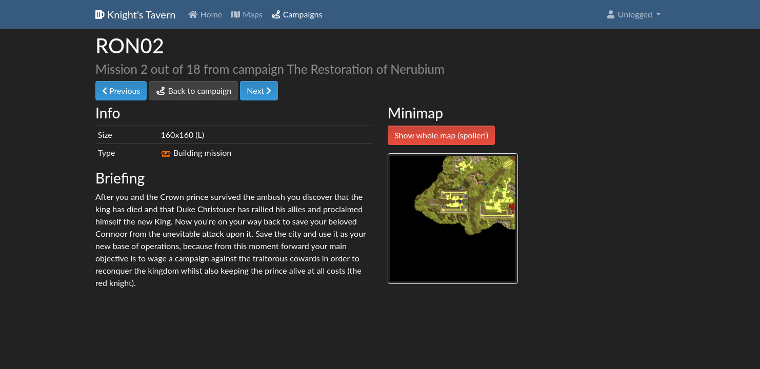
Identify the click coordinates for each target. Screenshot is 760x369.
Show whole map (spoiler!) (441, 135)
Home (205, 14)
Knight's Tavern (135, 14)
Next (259, 90)
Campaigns (297, 14)
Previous (121, 90)
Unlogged (630, 14)
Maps (246, 14)
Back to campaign (193, 90)
